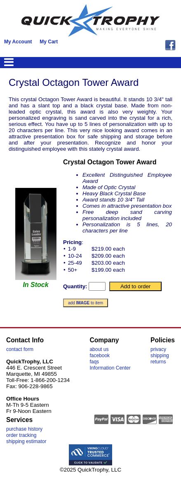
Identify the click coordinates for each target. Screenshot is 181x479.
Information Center (109, 368)
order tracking (21, 435)
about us (98, 349)
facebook (99, 355)
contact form (19, 349)
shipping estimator (26, 441)
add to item (85, 303)
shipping (159, 355)
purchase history (24, 429)
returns (158, 362)
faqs (94, 362)
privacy (158, 349)
